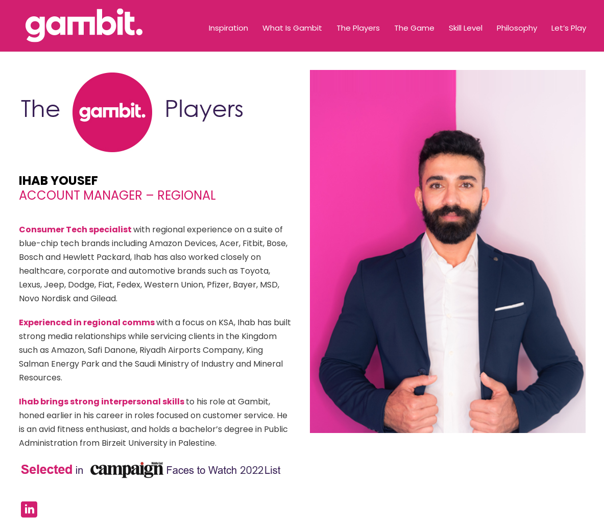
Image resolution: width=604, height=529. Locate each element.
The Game (414, 27)
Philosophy (517, 27)
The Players (358, 27)
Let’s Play (568, 27)
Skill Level (465, 27)
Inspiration (228, 27)
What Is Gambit (292, 27)
